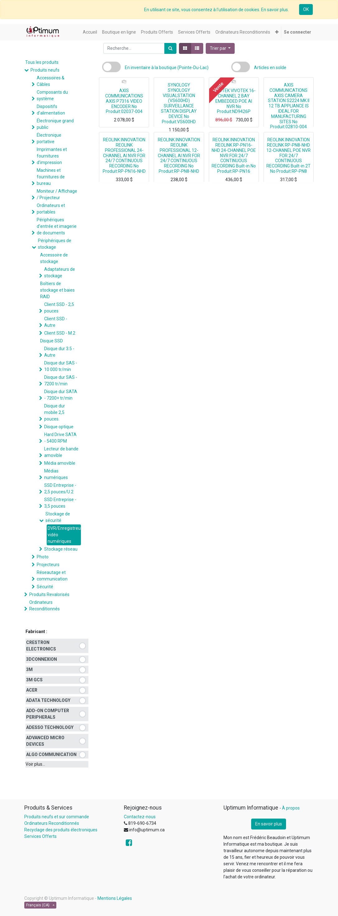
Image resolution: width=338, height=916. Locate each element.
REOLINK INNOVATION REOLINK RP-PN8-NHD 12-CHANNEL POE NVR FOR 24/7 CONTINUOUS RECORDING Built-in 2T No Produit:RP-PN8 (288, 155)
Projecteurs (48, 564)
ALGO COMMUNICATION (51, 754)
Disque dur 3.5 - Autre (59, 352)
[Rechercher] (170, 48)
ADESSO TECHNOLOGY (49, 727)
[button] (277, 32)
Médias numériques (56, 474)
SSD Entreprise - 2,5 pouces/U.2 (60, 488)
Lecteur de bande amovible (61, 452)
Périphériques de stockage (54, 244)
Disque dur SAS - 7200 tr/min (60, 380)
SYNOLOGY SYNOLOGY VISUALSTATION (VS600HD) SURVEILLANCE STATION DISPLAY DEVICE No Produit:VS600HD (179, 103)
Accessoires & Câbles (50, 81)
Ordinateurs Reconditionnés (44, 605)
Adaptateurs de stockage (59, 272)
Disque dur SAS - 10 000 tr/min (60, 366)
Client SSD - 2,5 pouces (59, 307)
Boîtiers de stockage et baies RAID (57, 290)
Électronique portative (49, 138)
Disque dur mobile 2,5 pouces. (54, 412)
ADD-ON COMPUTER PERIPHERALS (47, 714)
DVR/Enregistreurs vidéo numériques (64, 535)
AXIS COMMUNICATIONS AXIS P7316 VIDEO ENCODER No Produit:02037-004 (124, 101)
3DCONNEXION (41, 659)
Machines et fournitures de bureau (51, 177)
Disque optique (58, 426)
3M (29, 669)
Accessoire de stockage (54, 258)
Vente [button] (218, 87)
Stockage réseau (60, 549)
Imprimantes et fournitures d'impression (52, 156)
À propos (291, 808)
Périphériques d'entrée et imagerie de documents (57, 226)
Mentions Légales (114, 898)
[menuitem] (90, 32)
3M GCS (34, 679)
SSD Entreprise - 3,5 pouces (60, 503)
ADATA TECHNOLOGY (48, 700)
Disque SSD (51, 340)
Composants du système (52, 95)
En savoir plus (268, 823)
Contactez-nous (140, 816)
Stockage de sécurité (57, 517)
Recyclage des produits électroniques (60, 829)
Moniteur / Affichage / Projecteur (57, 194)
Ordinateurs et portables (51, 208)
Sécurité (45, 586)
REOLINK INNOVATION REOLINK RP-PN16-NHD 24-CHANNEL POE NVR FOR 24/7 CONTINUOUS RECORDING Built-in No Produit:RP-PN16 (234, 155)
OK (306, 9)
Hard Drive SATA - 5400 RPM (60, 438)
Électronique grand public (55, 124)
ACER (31, 690)
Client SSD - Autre (55, 322)
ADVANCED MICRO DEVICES (45, 741)
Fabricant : (36, 631)
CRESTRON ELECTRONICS (41, 645)
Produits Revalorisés (49, 594)
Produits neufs (45, 70)
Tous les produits (42, 62)
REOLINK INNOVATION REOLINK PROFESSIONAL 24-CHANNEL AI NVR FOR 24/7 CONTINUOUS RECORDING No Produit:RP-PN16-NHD (124, 155)
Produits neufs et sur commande (56, 816)
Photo (43, 556)
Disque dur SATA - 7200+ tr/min (60, 395)
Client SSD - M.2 (59, 333)
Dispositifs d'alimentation (51, 109)
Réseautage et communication (52, 575)
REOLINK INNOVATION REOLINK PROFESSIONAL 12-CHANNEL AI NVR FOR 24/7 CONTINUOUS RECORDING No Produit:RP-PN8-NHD (179, 155)
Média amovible (59, 463)
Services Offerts (40, 836)
